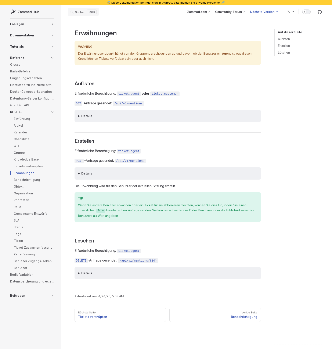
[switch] (306, 12)
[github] (320, 12)
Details (86, 116)
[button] (32, 24)
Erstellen (284, 45)
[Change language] (291, 12)
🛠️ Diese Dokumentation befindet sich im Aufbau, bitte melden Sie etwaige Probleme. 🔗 (166, 2)
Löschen (284, 52)
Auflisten (284, 39)
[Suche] (83, 12)
